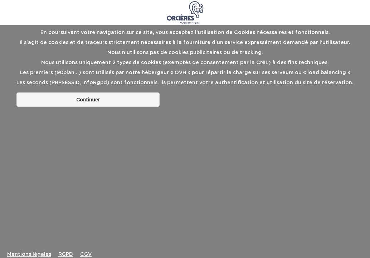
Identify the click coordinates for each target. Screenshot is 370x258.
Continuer (88, 99)
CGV (86, 254)
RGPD (65, 254)
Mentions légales (29, 254)
